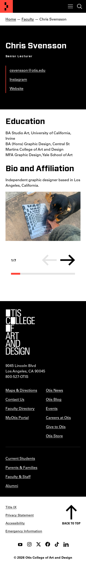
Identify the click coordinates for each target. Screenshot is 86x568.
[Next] (67, 260)
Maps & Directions (21, 390)
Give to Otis (56, 426)
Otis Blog (53, 399)
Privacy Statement (20, 515)
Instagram (18, 79)
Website (16, 88)
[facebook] (47, 544)
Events (52, 408)
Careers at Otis (58, 417)
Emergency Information (24, 531)
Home (11, 19)
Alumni (12, 485)
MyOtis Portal (17, 417)
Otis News (54, 390)
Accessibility (15, 523)
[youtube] (20, 544)
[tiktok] (57, 544)
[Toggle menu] (70, 6)
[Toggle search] (79, 6)
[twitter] (38, 544)
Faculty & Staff (18, 476)
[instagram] (29, 544)
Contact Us (15, 399)
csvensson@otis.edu (27, 70)
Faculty (28, 19)
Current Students (20, 458)
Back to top (71, 523)
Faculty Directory (20, 408)
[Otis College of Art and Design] (6, 6)
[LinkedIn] (66, 544)
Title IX (11, 507)
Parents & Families (21, 467)
